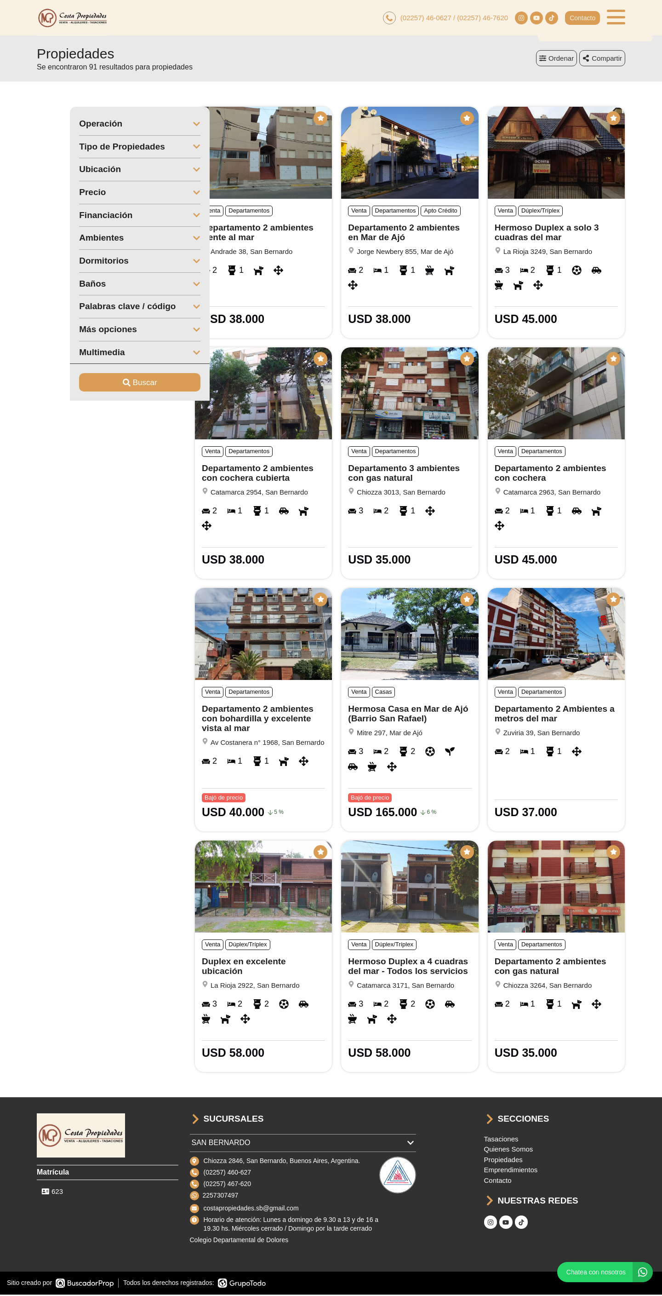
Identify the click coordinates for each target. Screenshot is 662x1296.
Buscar (107, 384)
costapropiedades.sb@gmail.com (251, 1209)
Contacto (582, 18)
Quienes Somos (508, 1150)
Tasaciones (501, 1140)
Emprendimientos (511, 1171)
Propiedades (503, 1161)
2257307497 (221, 1196)
